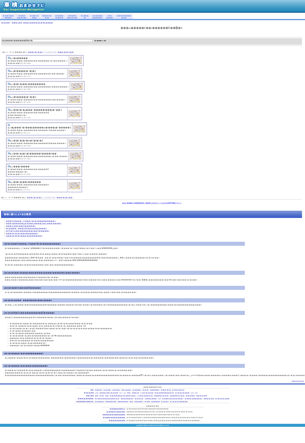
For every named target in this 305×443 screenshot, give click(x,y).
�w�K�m (165, 401)
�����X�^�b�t (161, 396)
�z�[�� (5, 23)
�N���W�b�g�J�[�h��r (114, 417)
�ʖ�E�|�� (190, 396)
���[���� (122, 401)
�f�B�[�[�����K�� (124, 17)
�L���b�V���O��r (115, 412)
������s (155, 390)
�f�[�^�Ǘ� (166, 390)
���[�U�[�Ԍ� (47, 17)
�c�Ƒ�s (145, 390)
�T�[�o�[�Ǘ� (178, 390)
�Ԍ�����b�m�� (21, 17)
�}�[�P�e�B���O (86, 398)
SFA (124, 393)
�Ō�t (102, 396)
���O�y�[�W (35, 52)
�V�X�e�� (89, 393)
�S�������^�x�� (72, 17)
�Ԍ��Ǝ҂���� (34, 17)
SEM (159, 398)
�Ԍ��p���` (109, 17)
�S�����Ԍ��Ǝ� (59, 17)
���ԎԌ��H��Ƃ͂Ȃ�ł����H (20, 226)
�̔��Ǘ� (135, 393)
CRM (96, 393)
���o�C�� (209, 398)
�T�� (147, 401)
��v (129, 393)
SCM (192, 393)
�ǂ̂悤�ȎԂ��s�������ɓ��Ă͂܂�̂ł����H (27, 231)
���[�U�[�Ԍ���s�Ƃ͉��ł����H (24, 236)
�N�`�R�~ (139, 398)
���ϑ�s (98, 390)
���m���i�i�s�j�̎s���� (38, 23)
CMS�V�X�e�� (146, 393)
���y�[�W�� (65, 52)
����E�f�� (150, 398)
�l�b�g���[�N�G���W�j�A (123, 396)
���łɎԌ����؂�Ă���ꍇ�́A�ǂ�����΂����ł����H (31, 221)
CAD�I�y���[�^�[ (145, 396)
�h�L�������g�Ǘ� (164, 393)
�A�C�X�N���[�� (179, 401)
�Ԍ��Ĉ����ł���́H (8, 17)
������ (155, 401)
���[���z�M (127, 398)
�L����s (136, 390)
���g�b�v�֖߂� (298, 381)
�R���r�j (99, 401)
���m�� (17, 23)
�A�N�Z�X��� (182, 393)
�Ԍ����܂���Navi (117, 409)
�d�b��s (116, 390)
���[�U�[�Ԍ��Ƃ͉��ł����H (22, 233)
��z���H (138, 401)
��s (92, 390)
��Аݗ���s (126, 390)
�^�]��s (107, 390)
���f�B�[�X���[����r (114, 414)
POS (121, 393)
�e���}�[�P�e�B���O (172, 398)
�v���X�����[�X (193, 398)
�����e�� (110, 401)
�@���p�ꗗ (85, 17)
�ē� (131, 401)
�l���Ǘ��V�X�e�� (108, 393)
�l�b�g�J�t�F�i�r (117, 420)
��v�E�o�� (201, 396)
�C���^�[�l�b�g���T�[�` (107, 398)
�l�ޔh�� (90, 396)
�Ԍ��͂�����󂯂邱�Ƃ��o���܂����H (26, 228)
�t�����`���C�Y (85, 401)
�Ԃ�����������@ (97, 17)
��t (107, 396)
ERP (196, 393)
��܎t (96, 396)
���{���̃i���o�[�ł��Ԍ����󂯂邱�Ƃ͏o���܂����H (33, 223)
